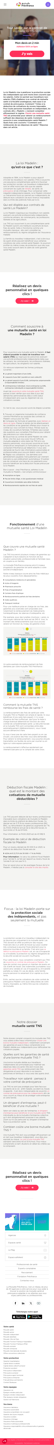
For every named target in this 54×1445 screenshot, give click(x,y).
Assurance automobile (11, 1409)
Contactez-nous (27, 1281)
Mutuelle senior (8, 1332)
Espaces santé (14, 1243)
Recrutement (27, 1273)
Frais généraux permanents (13, 1380)
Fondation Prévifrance (27, 1277)
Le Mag (11, 1250)
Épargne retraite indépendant (14, 1395)
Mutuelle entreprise (10, 1348)
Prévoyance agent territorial (13, 1375)
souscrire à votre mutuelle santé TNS (28, 391)
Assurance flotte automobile (13, 1421)
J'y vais (27, 54)
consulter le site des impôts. (37, 867)
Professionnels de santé (27, 1264)
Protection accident (10, 1368)
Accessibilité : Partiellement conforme (27, 1443)
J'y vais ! (27, 301)
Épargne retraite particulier (13, 1392)
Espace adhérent (15, 1257)
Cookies (30, 1440)
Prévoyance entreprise (11, 1377)
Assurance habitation (10, 1407)
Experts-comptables (27, 1268)
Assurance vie (8, 1390)
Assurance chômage (10, 1419)
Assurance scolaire (9, 1417)
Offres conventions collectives (14, 1353)
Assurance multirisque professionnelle (16, 1424)
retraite (28, 189)
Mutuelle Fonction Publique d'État (15, 1344)
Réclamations (21, 1440)
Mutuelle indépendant (11, 1334)
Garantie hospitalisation (11, 1361)
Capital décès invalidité (11, 1363)
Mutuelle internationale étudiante (15, 1351)
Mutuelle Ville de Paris (11, 1339)
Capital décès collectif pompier (14, 1366)
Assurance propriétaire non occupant (16, 1412)
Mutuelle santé (8, 1330)
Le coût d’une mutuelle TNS (32, 1139)
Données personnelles (42, 1440)
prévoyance (8, 191)
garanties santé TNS (12, 1069)
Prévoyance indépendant (12, 1370)
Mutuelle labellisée (9, 1337)
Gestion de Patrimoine (11, 1399)
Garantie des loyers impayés (13, 1414)
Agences (12, 1235)
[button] (4, 1441)
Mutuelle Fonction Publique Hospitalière (17, 1341)
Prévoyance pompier (10, 1373)
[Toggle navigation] (5, 4)
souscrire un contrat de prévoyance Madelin (25, 962)
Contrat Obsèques (9, 1382)
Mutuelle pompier (9, 1346)
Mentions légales (9, 1440)
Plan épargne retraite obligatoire (14, 1397)
